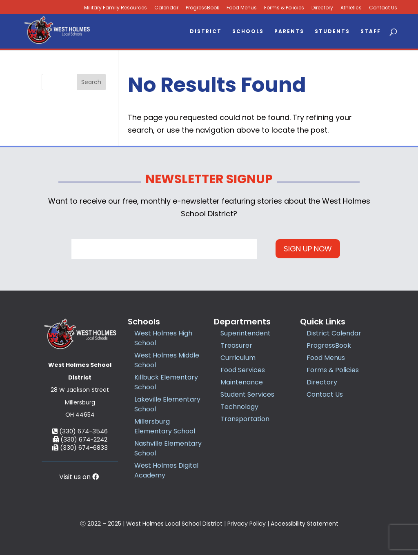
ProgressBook (202, 8)
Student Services (247, 394)
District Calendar (334, 333)
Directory (322, 8)
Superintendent (245, 333)
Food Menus (242, 8)
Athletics (351, 8)
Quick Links (322, 321)
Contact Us (383, 8)
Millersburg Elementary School (164, 426)
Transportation (244, 419)
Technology (239, 406)
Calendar (166, 8)
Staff (370, 32)
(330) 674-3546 (80, 431)
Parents (289, 32)
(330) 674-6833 (80, 447)
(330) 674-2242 (80, 439)
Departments (242, 321)
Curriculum (238, 357)
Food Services (242, 370)
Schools (248, 32)
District (206, 32)
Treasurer (236, 345)
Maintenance (241, 382)
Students (332, 32)
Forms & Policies (284, 8)
